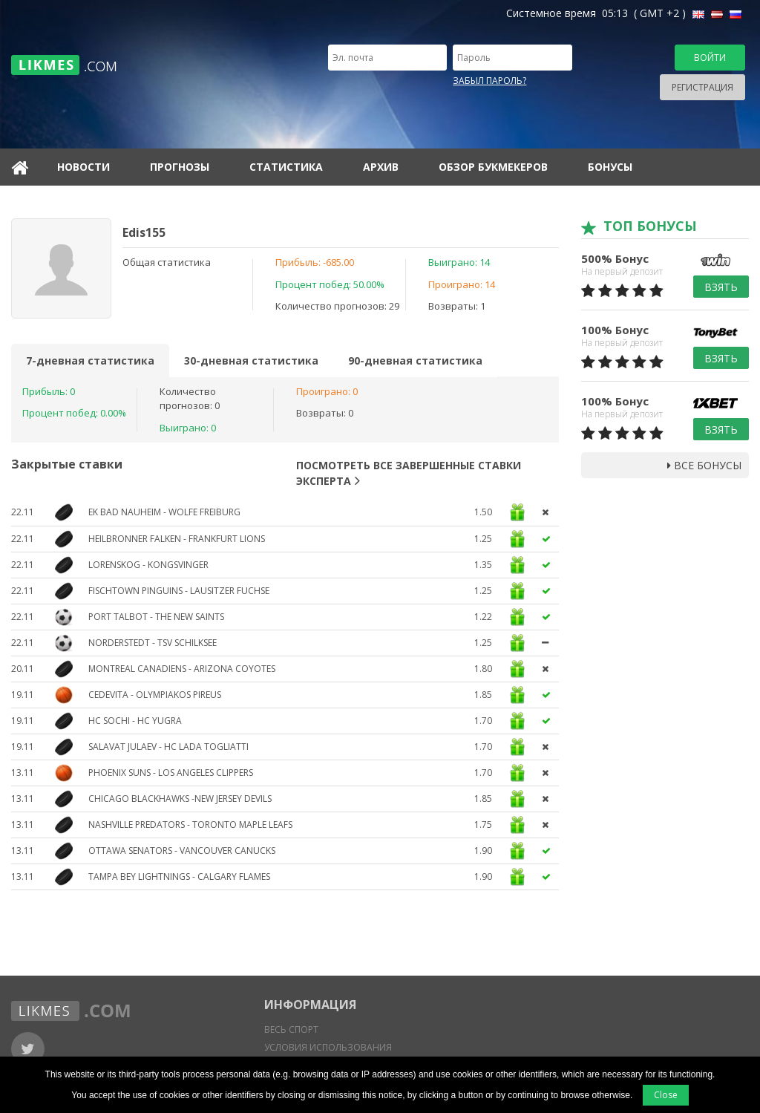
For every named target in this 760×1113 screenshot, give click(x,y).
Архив (381, 167)
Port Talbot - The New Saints (156, 616)
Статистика (286, 167)
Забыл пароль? (489, 80)
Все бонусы (704, 465)
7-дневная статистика (90, 360)
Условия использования (328, 1047)
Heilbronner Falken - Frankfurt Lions (176, 538)
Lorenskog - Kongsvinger (148, 564)
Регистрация (702, 87)
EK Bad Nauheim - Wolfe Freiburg (164, 512)
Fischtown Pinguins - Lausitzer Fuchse (178, 590)
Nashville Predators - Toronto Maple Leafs (190, 824)
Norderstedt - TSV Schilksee (152, 642)
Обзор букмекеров (493, 167)
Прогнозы (179, 167)
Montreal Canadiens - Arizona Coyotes (181, 668)
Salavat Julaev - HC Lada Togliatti (168, 746)
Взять (721, 287)
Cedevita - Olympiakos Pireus (154, 694)
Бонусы (610, 167)
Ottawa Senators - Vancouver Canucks (181, 850)
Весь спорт (291, 1029)
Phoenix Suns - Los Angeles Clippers (170, 772)
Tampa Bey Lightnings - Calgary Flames (179, 876)
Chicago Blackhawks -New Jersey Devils (180, 798)
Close (666, 1094)
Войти (710, 57)
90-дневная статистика (415, 360)
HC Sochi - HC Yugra (135, 720)
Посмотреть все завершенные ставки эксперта (408, 473)
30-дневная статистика (251, 360)
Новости (83, 167)
